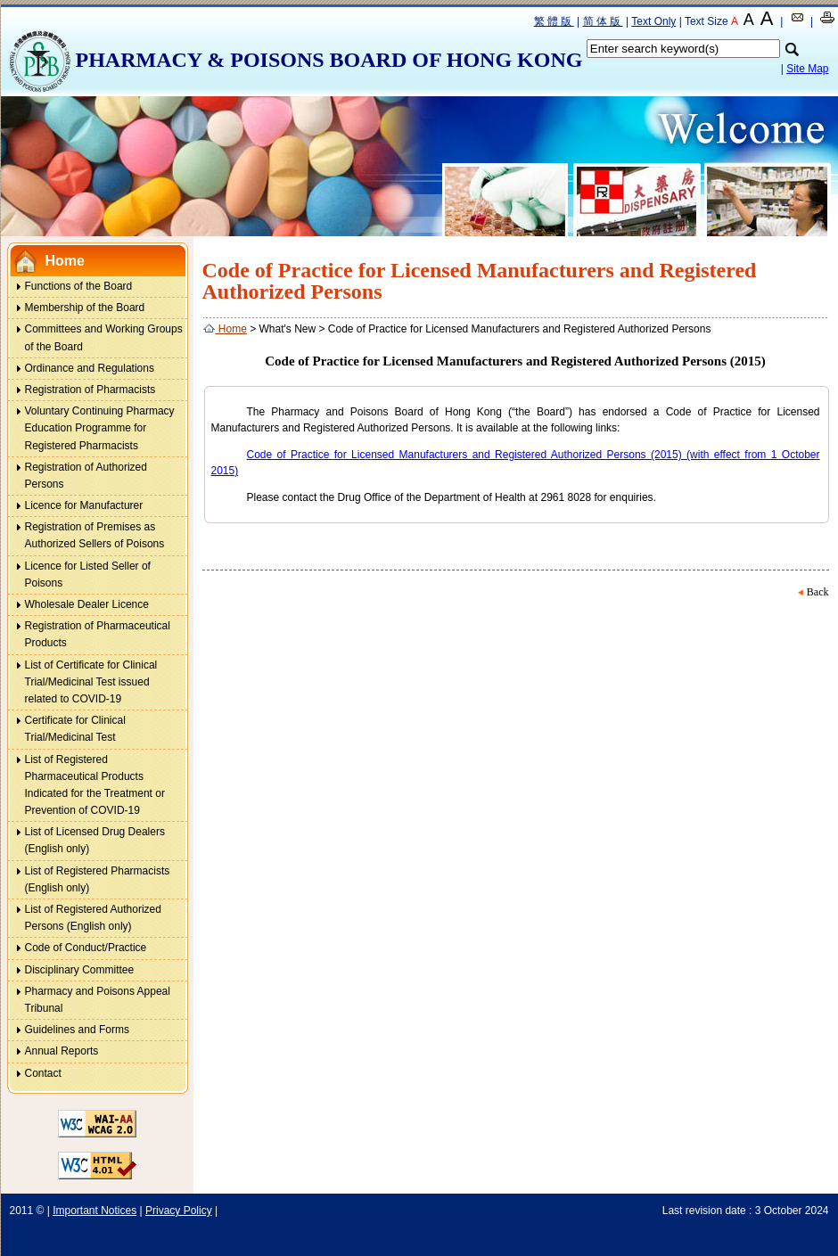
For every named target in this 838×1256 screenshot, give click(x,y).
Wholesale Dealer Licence (87, 604)
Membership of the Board (85, 307)
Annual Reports (62, 1051)
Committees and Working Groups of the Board (104, 337)
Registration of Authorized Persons (86, 475)
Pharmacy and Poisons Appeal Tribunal (97, 999)
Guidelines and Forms (77, 1029)
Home (65, 260)
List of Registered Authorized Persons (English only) (93, 917)
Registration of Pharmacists (90, 389)
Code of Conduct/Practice (86, 947)
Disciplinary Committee (80, 970)
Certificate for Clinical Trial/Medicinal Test (75, 728)
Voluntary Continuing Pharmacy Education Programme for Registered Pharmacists (100, 428)
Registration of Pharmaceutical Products (97, 634)
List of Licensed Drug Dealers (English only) (95, 840)
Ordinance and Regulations (89, 368)
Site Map (807, 68)
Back (818, 592)
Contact (43, 1073)
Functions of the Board (79, 286)
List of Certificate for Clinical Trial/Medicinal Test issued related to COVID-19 (82, 680)
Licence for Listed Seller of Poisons (79, 572)
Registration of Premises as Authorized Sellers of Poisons (95, 535)
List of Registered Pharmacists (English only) (97, 879)
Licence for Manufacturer (84, 505)
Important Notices (94, 1210)
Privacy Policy (178, 1210)
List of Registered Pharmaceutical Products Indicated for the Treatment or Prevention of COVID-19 (86, 783)
